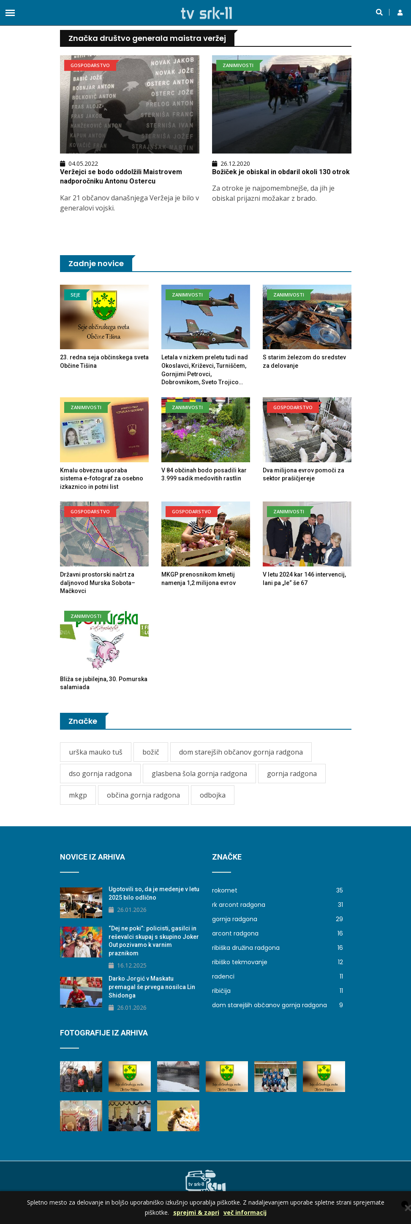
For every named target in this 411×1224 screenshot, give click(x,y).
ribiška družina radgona (277, 948)
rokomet (277, 890)
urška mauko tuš (95, 752)
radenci (277, 976)
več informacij (245, 1212)
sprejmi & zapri (196, 1212)
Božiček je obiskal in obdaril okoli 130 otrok (281, 172)
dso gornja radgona (100, 773)
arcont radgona (277, 933)
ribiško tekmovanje (277, 962)
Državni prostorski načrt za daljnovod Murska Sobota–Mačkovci (97, 582)
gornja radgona (292, 773)
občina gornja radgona (143, 795)
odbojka (213, 795)
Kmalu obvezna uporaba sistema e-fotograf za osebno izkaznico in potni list (101, 478)
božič (150, 752)
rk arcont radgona (277, 905)
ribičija (277, 991)
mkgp (78, 795)
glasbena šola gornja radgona (199, 773)
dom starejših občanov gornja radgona (241, 752)
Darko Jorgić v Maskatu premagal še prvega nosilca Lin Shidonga (152, 986)
